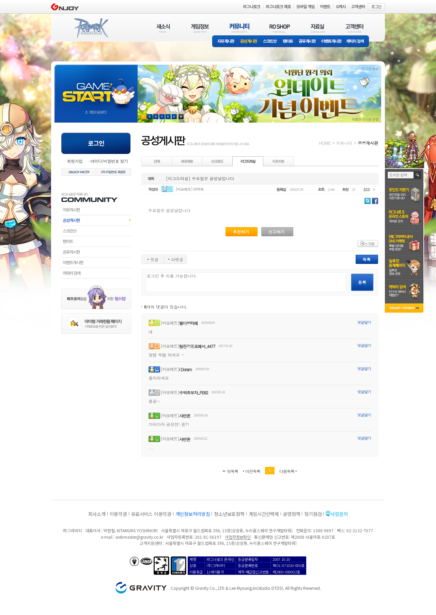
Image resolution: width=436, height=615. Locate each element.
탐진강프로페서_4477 (197, 346)
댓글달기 (364, 322)
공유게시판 (307, 41)
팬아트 (288, 41)
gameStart (96, 87)
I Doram (185, 369)
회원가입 (74, 161)
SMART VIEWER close (405, 308)
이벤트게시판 (331, 41)
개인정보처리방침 (192, 513)
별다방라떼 (188, 323)
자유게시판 (224, 41)
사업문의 (339, 513)
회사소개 (97, 513)
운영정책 (291, 513)
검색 (417, 175)
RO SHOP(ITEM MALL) (280, 28)
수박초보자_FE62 (193, 392)
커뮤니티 (344, 143)
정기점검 (313, 513)
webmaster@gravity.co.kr (139, 537)
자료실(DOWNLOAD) (317, 28)
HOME (325, 143)
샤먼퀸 (184, 416)
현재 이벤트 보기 (181, 116)
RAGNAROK (91, 28)
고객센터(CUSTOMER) (354, 28)
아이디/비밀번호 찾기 (109, 161)
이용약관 (118, 513)
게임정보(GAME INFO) (200, 28)
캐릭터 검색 (357, 41)
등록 (362, 282)
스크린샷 (270, 41)
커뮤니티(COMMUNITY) (239, 28)
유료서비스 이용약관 (151, 513)
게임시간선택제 (264, 513)
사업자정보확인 (237, 537)
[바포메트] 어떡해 (190, 189)
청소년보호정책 (229, 513)
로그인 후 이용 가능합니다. (246, 282)
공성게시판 (249, 41)
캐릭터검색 (96, 273)
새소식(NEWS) (163, 28)
